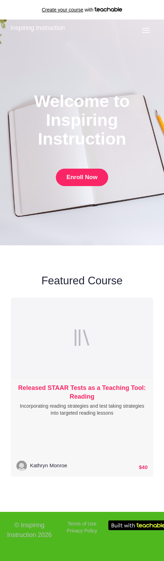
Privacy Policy (82, 530)
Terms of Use (82, 524)
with (82, 9)
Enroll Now (82, 177)
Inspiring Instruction (37, 27)
